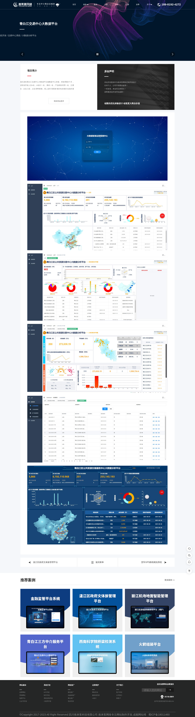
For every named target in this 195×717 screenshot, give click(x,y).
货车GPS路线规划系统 (154, 562)
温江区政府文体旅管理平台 (43, 562)
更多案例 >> (170, 580)
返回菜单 (97, 562)
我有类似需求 (59, 105)
